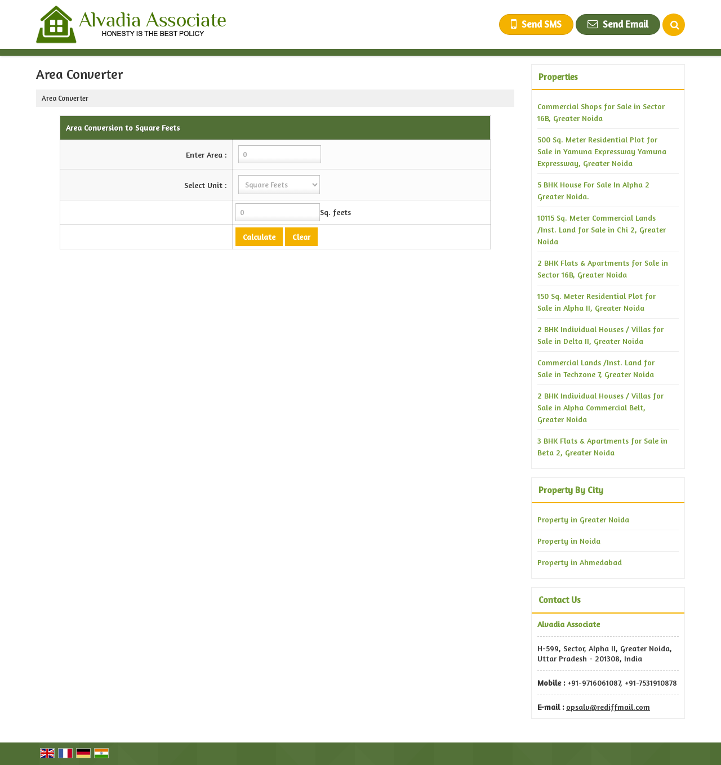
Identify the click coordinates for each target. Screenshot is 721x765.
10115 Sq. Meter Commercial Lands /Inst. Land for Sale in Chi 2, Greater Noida (601, 229)
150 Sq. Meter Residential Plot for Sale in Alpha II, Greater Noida (596, 301)
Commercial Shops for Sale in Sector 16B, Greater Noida (601, 112)
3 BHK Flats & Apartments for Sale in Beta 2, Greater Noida (602, 446)
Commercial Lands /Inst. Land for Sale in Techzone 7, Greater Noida (596, 368)
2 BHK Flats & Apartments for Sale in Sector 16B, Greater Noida (602, 268)
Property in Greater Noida (583, 519)
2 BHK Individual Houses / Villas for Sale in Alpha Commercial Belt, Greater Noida (600, 407)
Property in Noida (568, 540)
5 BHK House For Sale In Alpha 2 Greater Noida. (593, 190)
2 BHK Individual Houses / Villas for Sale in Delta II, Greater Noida (600, 335)
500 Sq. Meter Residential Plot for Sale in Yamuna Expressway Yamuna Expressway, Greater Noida (601, 151)
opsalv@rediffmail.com (608, 707)
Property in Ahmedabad (579, 562)
